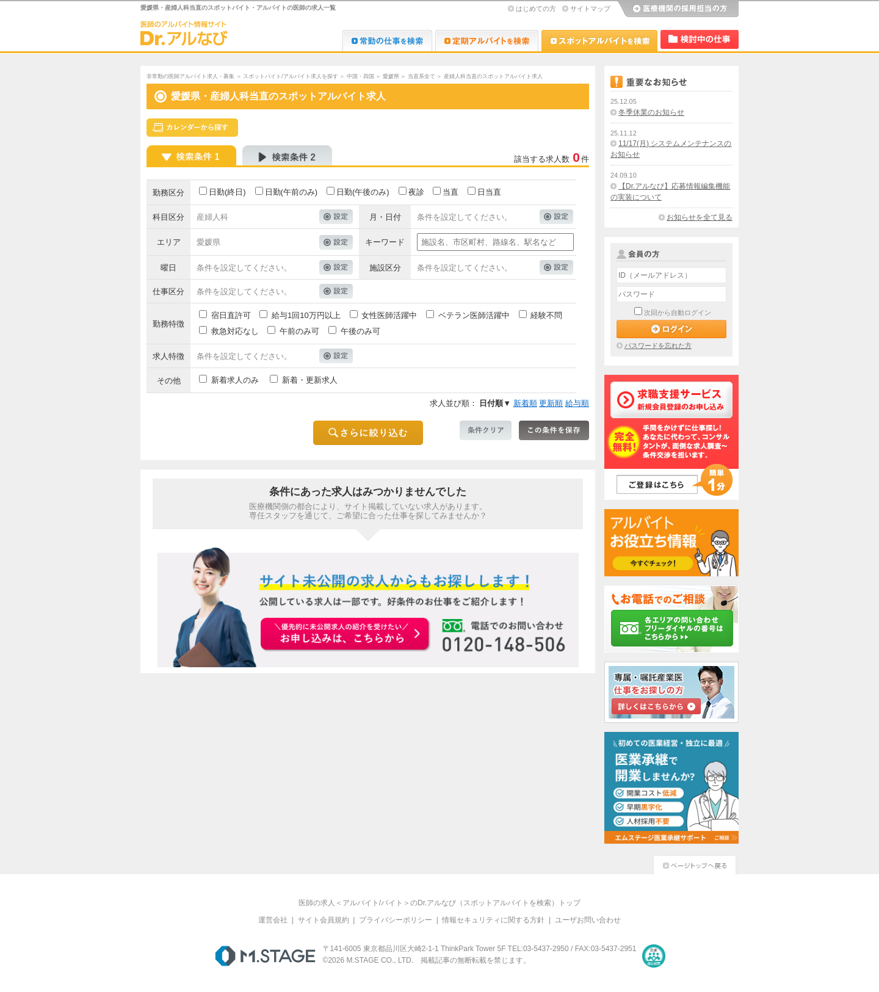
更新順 (551, 403)
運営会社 (273, 920)
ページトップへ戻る (695, 863)
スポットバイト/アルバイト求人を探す (290, 76)
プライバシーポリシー (395, 920)
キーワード (385, 242)
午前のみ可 (299, 331)
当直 (450, 192)
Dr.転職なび (387, 40)
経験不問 (546, 315)
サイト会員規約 (323, 920)
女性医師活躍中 (389, 315)
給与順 (577, 403)
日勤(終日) (227, 192)
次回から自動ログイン (677, 312)
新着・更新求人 (310, 380)
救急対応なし (235, 331)
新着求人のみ (235, 380)
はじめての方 (536, 8)
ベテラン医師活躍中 (474, 315)
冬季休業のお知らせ (651, 112)
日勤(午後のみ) (362, 192)
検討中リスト (699, 39)
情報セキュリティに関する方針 (493, 920)
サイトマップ (590, 8)
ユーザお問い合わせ (588, 920)
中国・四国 (360, 76)
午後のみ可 (360, 331)
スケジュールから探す (192, 127)
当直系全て (421, 76)
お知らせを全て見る (700, 217)
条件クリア (486, 430)
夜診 (416, 192)
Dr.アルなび (486, 40)
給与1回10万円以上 (306, 315)
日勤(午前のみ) (291, 192)
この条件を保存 (554, 430)
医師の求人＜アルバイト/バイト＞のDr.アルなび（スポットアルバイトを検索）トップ (439, 903)
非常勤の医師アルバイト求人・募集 (190, 76)
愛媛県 (391, 76)
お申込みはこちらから (345, 635)
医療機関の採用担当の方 (678, 9)
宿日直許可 (231, 315)
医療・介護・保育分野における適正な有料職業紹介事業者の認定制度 (653, 956)
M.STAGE (265, 956)
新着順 (525, 403)
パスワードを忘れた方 (658, 345)
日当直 (489, 192)
